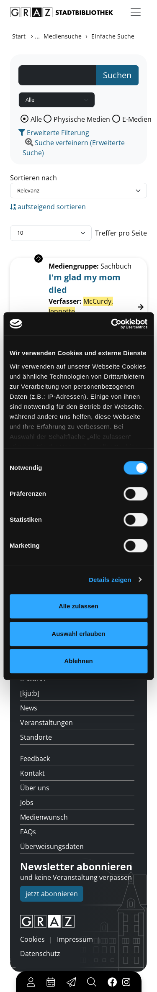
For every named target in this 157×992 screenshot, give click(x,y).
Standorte (36, 737)
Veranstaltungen (46, 722)
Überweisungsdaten (52, 846)
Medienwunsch (44, 817)
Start (19, 36)
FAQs (28, 831)
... (37, 36)
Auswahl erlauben (78, 633)
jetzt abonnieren (52, 893)
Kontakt (32, 773)
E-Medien (137, 119)
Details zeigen (110, 579)
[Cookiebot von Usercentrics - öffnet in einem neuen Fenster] (111, 323)
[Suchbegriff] (57, 75)
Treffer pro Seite (121, 233)
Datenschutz (40, 953)
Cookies (32, 939)
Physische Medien (82, 119)
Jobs (26, 802)
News (28, 708)
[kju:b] (29, 693)
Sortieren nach (33, 177)
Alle (36, 119)
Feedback (35, 758)
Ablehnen (78, 660)
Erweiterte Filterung (53, 132)
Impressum (75, 939)
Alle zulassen (78, 606)
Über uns (34, 787)
